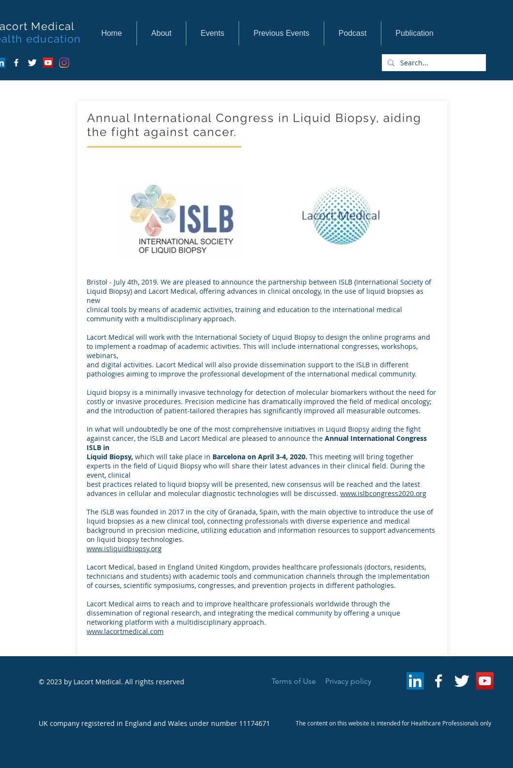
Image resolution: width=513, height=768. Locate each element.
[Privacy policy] (348, 681)
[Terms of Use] (294, 681)
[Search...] (433, 63)
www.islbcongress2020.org (383, 493)
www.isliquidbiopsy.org (124, 548)
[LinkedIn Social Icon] (415, 681)
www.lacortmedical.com (125, 631)
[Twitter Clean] (32, 63)
